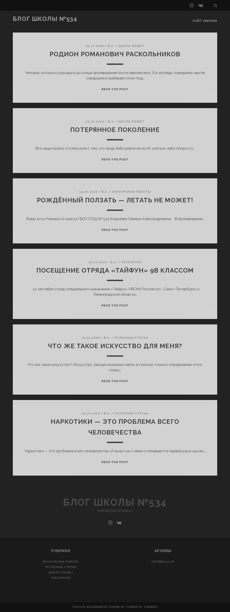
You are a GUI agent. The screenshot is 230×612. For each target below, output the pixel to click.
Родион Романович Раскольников (115, 54)
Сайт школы (205, 19)
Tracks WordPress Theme (96, 607)
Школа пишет (131, 46)
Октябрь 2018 (163, 561)
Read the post (115, 89)
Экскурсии (131, 262)
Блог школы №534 (45, 18)
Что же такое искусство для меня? (115, 346)
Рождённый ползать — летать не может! (115, 200)
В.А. (111, 46)
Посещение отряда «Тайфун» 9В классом (114, 270)
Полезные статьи (131, 337)
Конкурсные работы (131, 191)
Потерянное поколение (115, 129)
